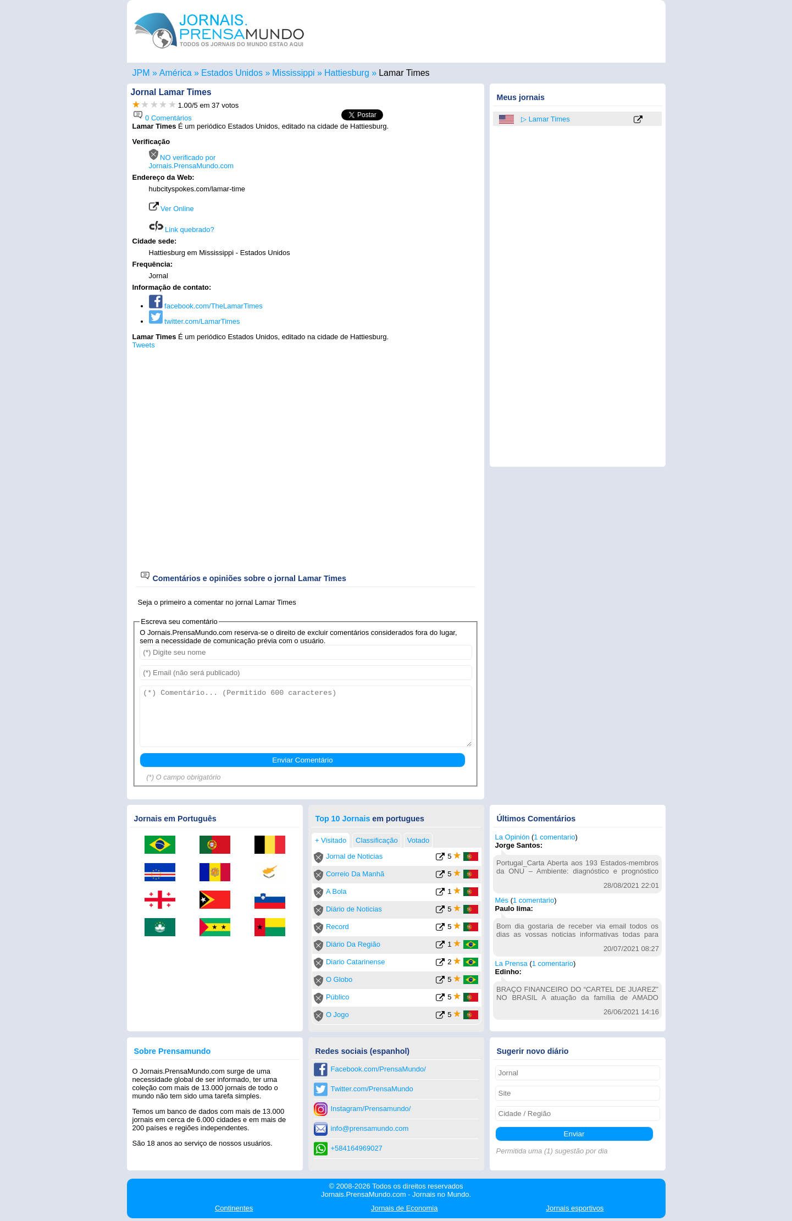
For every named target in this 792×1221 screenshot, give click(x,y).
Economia (404, 1208)
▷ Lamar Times (545, 119)
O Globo (339, 979)
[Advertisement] (386, 207)
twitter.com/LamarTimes (194, 321)
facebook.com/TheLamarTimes (206, 306)
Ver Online (171, 209)
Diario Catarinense (355, 962)
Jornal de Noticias (354, 856)
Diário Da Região (353, 944)
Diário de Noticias (354, 909)
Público (338, 997)
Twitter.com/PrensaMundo (372, 1089)
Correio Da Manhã (355, 874)
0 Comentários (162, 118)
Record (337, 926)
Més (502, 900)
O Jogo (337, 1014)
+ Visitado (330, 840)
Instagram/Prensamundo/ (371, 1108)
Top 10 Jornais (342, 818)
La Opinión (512, 837)
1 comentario (554, 837)
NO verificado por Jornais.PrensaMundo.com (191, 161)
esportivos (575, 1208)
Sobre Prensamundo (172, 1051)
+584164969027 (357, 1148)
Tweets (143, 345)
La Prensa (511, 963)
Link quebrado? (181, 229)
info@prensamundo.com (370, 1128)
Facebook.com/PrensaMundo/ (378, 1069)
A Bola (336, 891)
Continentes (234, 1208)
